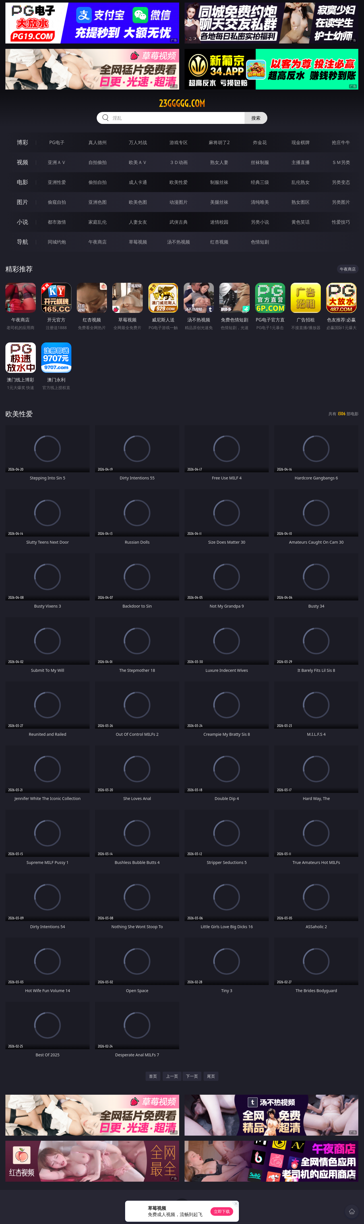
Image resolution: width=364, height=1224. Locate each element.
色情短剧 (260, 242)
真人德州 (97, 142)
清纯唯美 (260, 202)
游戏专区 (178, 142)
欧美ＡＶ (138, 162)
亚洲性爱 (57, 182)
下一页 (192, 1076)
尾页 (211, 1076)
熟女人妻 (219, 162)
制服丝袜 (219, 182)
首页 (153, 1076)
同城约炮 (57, 242)
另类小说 (260, 222)
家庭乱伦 (97, 222)
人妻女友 (138, 222)
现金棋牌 (300, 142)
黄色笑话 (300, 222)
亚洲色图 (97, 202)
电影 (22, 182)
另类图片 (341, 202)
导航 (22, 242)
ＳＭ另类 (341, 162)
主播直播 (300, 162)
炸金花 (260, 142)
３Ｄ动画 (178, 162)
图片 (22, 202)
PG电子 (56, 142)
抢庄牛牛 (341, 142)
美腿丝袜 (219, 202)
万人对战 (138, 142)
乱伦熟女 (300, 182)
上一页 (172, 1076)
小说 (22, 222)
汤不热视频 (178, 242)
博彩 (22, 142)
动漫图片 (178, 202)
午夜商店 (97, 242)
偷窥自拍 (57, 202)
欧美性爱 (178, 182)
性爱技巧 (341, 222)
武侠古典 (178, 222)
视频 (22, 162)
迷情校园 (219, 222)
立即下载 (222, 1211)
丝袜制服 (260, 162)
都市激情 (57, 222)
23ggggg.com (182, 103)
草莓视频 (138, 242)
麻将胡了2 (219, 142)
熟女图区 (300, 202)
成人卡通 (138, 182)
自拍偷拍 (97, 162)
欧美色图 (138, 202)
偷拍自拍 (97, 182)
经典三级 (260, 182)
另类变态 (341, 182)
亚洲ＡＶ (57, 162)
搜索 (255, 118)
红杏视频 (219, 242)
